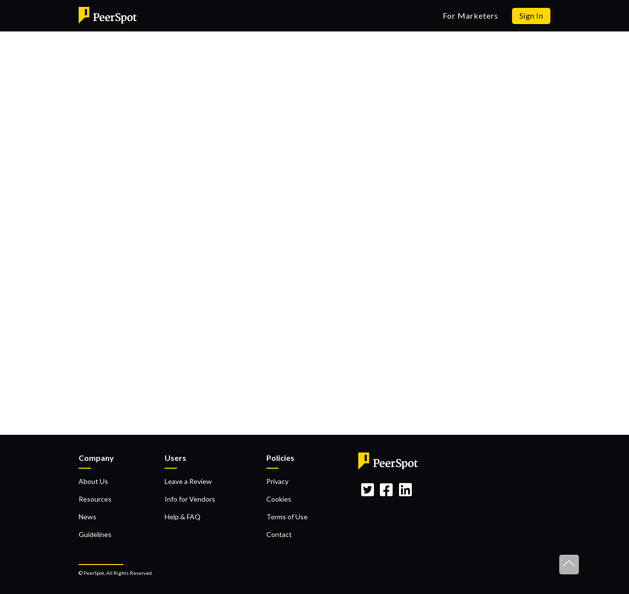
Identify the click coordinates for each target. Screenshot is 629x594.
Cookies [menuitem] (278, 499)
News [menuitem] (87, 516)
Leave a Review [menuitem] (188, 481)
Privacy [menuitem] (277, 481)
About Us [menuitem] (93, 481)
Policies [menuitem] (280, 457)
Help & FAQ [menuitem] (182, 516)
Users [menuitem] (175, 457)
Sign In (531, 15)
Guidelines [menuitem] (95, 534)
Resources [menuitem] (95, 499)
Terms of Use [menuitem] (287, 516)
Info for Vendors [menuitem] (190, 499)
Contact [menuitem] (279, 534)
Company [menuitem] (96, 457)
